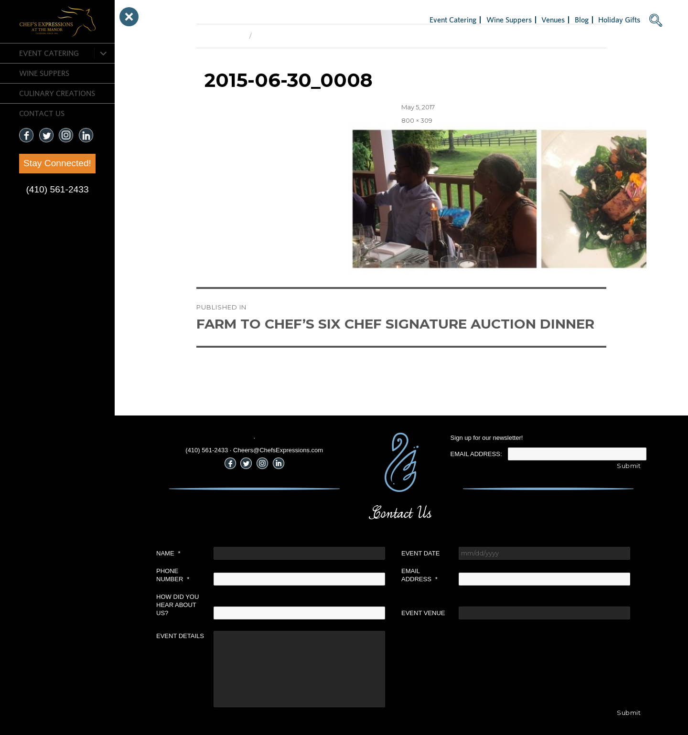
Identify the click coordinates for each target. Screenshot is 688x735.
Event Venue (423, 613)
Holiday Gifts (619, 19)
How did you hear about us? (177, 605)
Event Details (180, 635)
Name (168, 553)
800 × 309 (416, 120)
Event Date (420, 553)
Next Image (273, 36)
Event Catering (49, 53)
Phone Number (172, 575)
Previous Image (220, 36)
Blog (582, 19)
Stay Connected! (57, 163)
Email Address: (476, 454)
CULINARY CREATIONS (57, 93)
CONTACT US (41, 113)
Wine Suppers (44, 73)
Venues (553, 19)
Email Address (419, 575)
